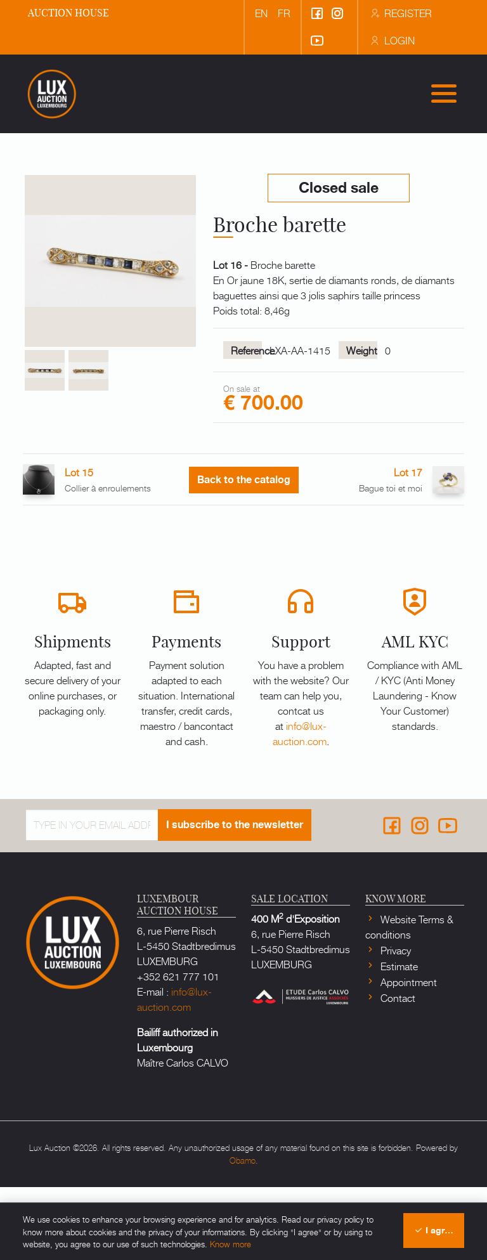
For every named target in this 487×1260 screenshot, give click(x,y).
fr (284, 12)
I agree (434, 1230)
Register (400, 12)
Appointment (407, 1054)
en (261, 12)
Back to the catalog (243, 553)
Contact (396, 1070)
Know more (230, 1244)
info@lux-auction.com (300, 806)
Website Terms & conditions (409, 999)
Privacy (394, 1022)
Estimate (398, 1038)
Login (391, 40)
